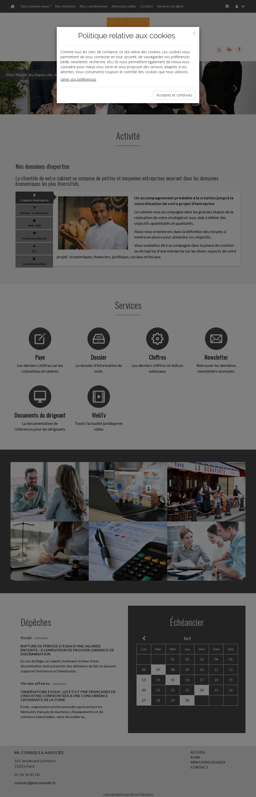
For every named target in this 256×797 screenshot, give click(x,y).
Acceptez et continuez (174, 95)
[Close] (194, 33)
